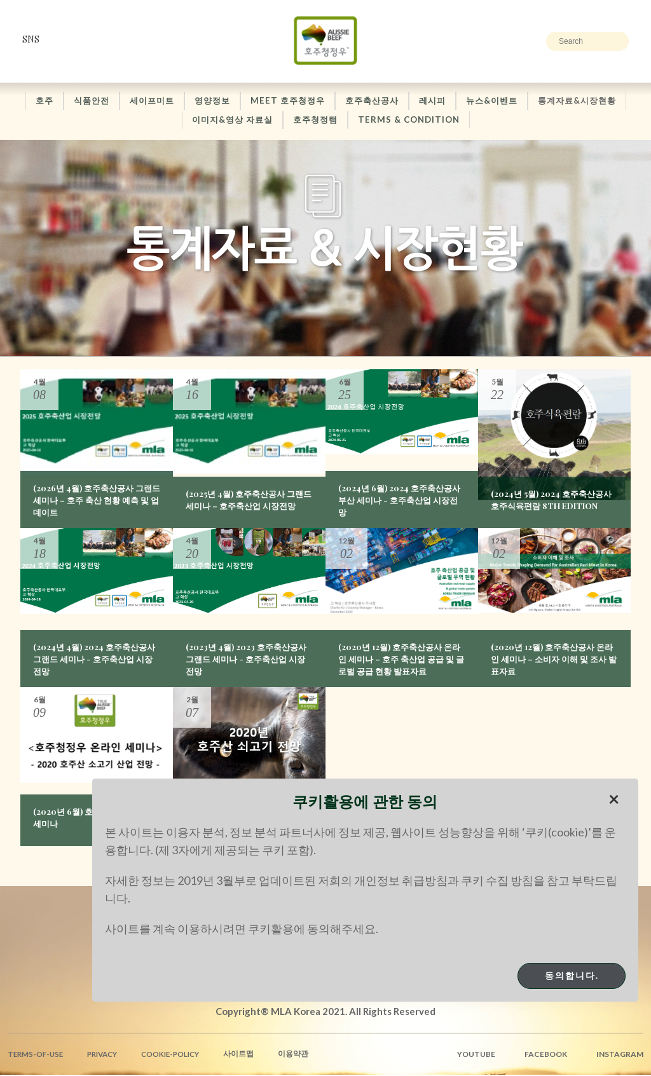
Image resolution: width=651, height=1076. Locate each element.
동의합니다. (572, 975)
